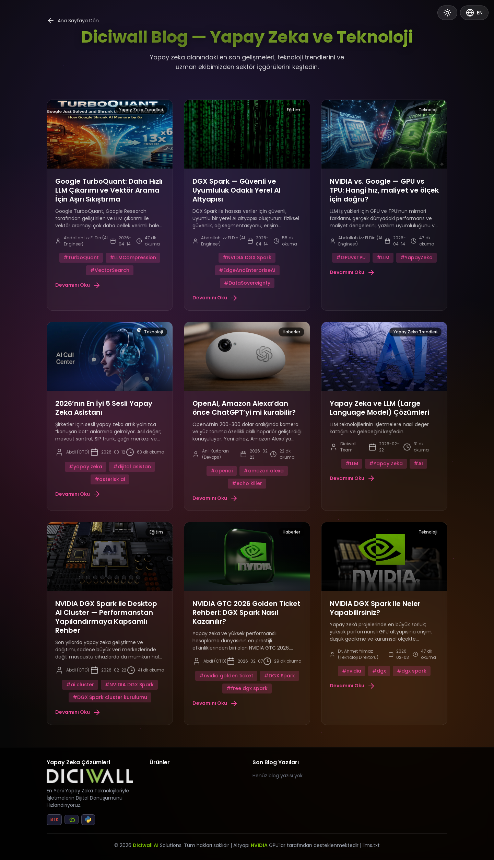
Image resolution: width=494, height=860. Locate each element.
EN (474, 13)
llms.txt (371, 845)
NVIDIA (259, 845)
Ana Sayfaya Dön (73, 20)
